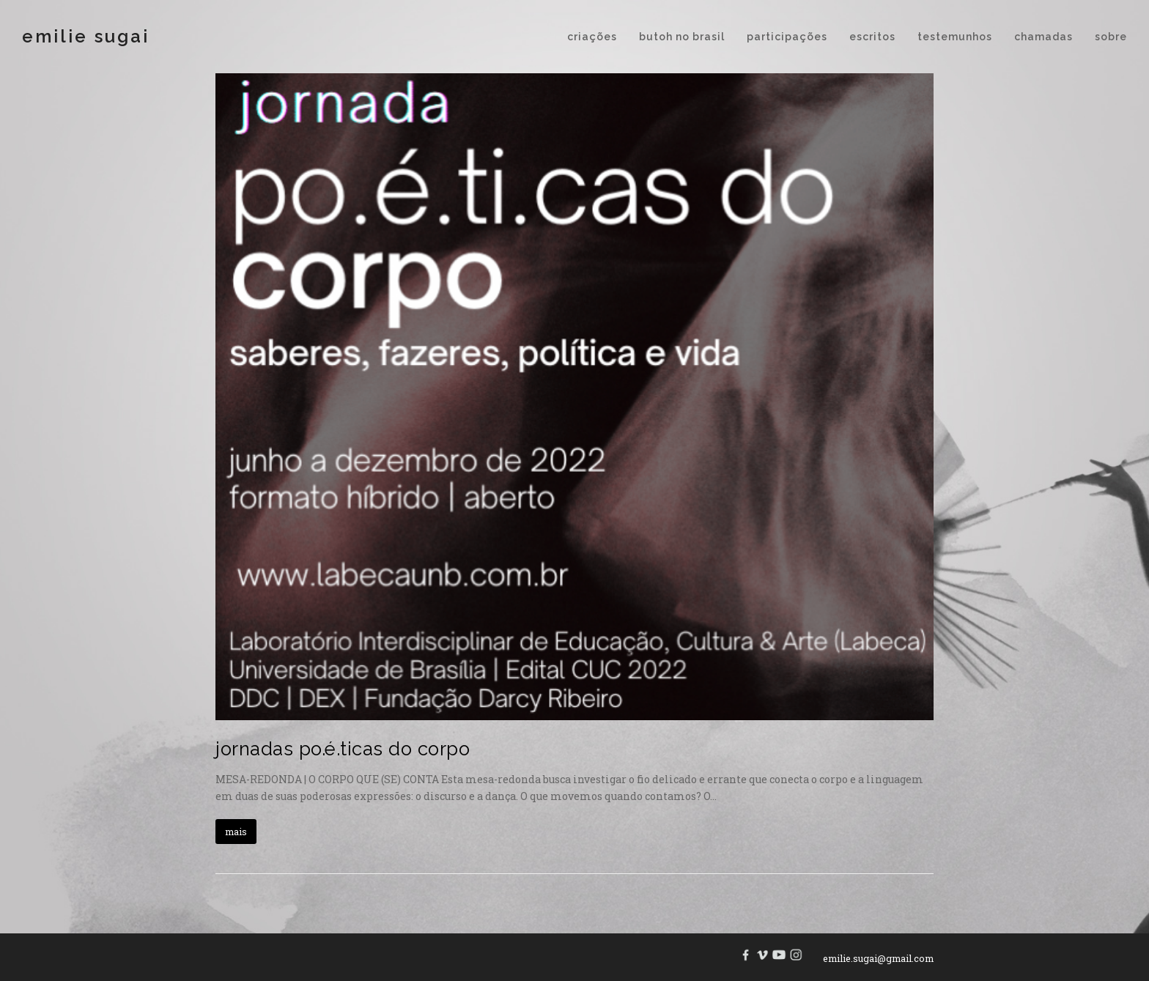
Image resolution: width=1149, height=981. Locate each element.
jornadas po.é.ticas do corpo (342, 749)
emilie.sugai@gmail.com (878, 958)
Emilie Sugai (85, 36)
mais (236, 831)
